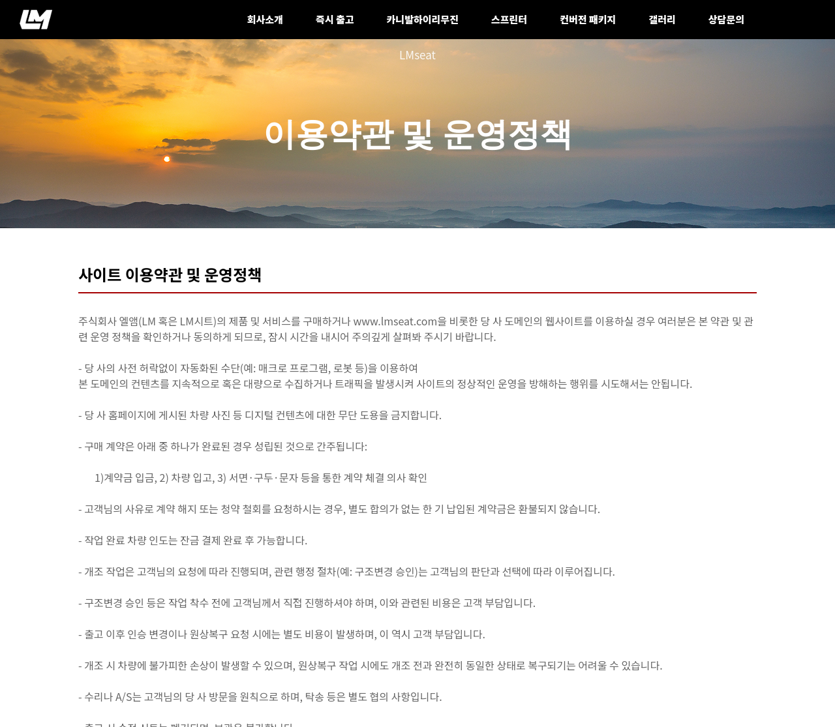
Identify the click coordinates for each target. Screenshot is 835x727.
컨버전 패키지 (588, 19)
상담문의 (726, 19)
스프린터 (509, 19)
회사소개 (265, 19)
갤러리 (661, 19)
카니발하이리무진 (423, 19)
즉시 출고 (335, 19)
